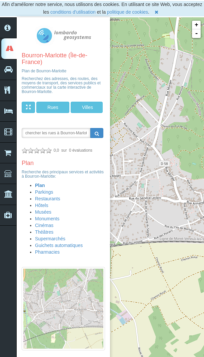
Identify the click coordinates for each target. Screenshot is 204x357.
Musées (43, 212)
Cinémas (44, 225)
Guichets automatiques (59, 245)
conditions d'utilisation (73, 12)
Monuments (47, 218)
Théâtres (44, 232)
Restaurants (47, 198)
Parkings (44, 192)
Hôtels (41, 205)
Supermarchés (50, 238)
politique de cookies (127, 12)
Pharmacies (47, 252)
